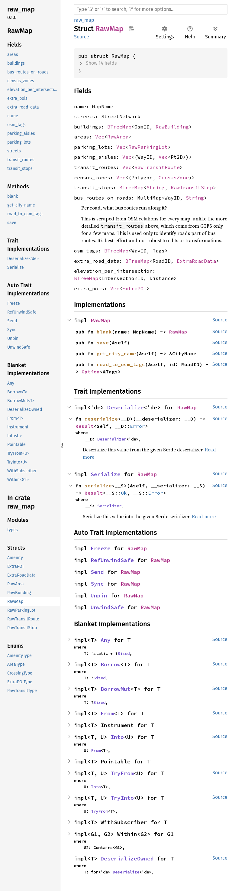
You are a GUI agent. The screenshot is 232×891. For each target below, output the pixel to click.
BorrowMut (115, 688)
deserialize (101, 419)
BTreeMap (119, 127)
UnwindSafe (107, 607)
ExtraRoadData (196, 261)
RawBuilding (172, 127)
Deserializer (111, 439)
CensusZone (174, 177)
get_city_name (116, 353)
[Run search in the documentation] (150, 9)
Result (85, 426)
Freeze (101, 548)
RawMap (101, 320)
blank (104, 332)
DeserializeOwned (127, 858)
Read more (204, 516)
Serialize (106, 474)
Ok (124, 493)
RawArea (117, 137)
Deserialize (125, 407)
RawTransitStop (192, 187)
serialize (98, 486)
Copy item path (131, 28)
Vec (99, 137)
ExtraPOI (134, 288)
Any (106, 639)
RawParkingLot (148, 147)
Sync (97, 583)
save (103, 343)
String (156, 187)
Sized (124, 653)
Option (91, 372)
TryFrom (122, 773)
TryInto (122, 797)
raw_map (84, 20)
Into (117, 736)
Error (137, 426)
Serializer (109, 506)
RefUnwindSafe (112, 560)
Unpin (99, 595)
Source (81, 37)
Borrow (111, 664)
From (107, 713)
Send (97, 571)
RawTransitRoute (157, 167)
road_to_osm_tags (121, 364)
